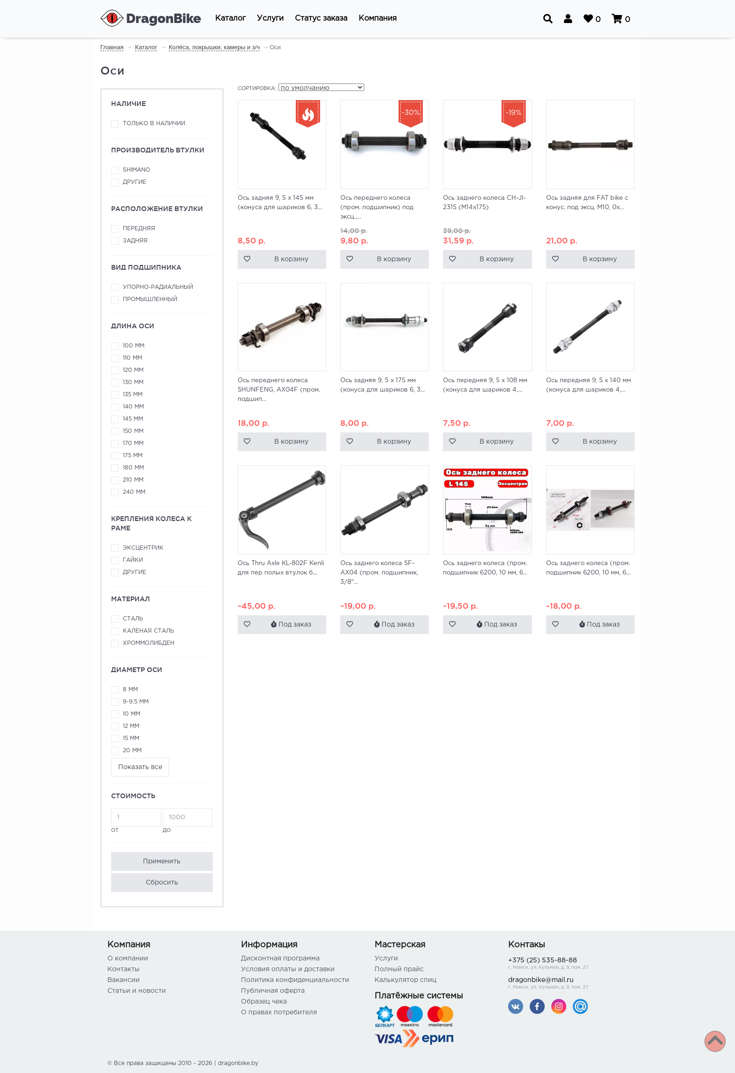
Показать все (140, 767)
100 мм (133, 345)
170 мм (133, 443)
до (187, 820)
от (136, 820)
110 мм (132, 358)
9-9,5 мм (136, 701)
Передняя (139, 228)
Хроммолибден (148, 643)
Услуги (386, 958)
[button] (230, 19)
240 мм (134, 492)
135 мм (132, 394)
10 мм (131, 714)
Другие (134, 182)
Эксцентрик (143, 548)
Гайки (133, 560)
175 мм (132, 455)
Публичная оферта (273, 991)
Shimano (136, 170)
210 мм (133, 480)
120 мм (133, 370)
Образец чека (264, 1002)
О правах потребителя (279, 1012)
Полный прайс (399, 969)
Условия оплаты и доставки (288, 969)
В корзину (291, 259)
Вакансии (123, 980)
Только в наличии (154, 123)
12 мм (131, 726)
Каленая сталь (148, 631)
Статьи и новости (136, 991)
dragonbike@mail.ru (568, 984)
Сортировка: (257, 88)
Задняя (135, 240)
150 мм (133, 431)
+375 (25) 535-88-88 (568, 964)
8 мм (130, 689)
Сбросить (162, 882)
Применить (161, 861)
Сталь (133, 618)
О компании (127, 958)
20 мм (132, 750)
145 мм (133, 419)
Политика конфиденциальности (295, 980)
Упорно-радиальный (158, 287)
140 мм (133, 406)
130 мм (133, 382)
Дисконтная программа (280, 958)
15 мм (131, 738)
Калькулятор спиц (405, 980)
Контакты (123, 969)
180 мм (133, 467)
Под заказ (291, 624)
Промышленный (150, 299)
